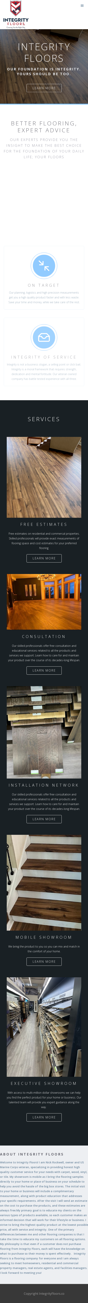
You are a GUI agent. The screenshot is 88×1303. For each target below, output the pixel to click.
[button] (82, 6)
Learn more (44, 88)
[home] (1, 3)
